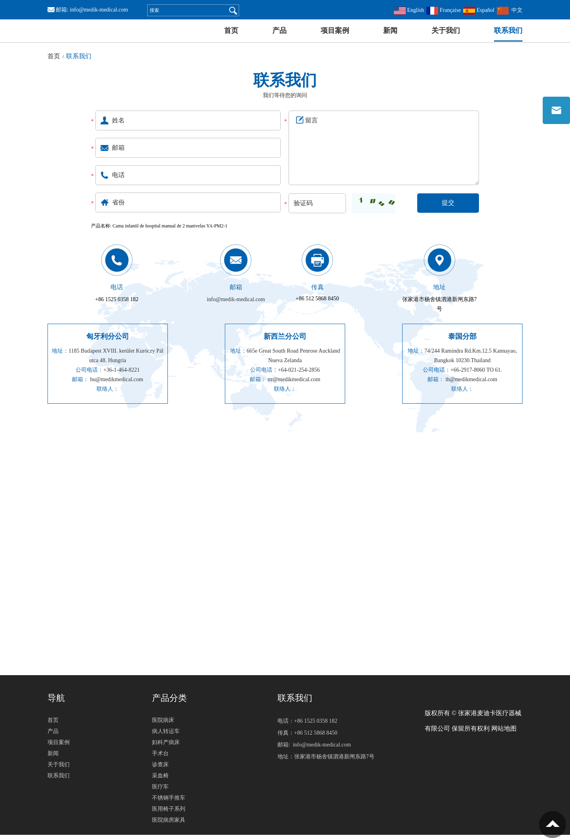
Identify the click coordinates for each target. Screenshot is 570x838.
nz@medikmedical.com (294, 383)
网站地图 (504, 731)
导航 (56, 701)
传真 (317, 290)
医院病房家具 (168, 823)
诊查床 (160, 768)
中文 (509, 10)
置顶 (552, 824)
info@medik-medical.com (99, 10)
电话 (116, 290)
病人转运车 (166, 734)
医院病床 (163, 723)
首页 (231, 30)
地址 (439, 290)
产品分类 (169, 701)
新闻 (390, 30)
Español (478, 10)
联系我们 (508, 30)
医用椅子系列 (168, 812)
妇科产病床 (166, 745)
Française (443, 10)
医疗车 (160, 790)
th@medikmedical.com (471, 383)
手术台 (160, 757)
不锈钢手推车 (168, 801)
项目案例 (335, 30)
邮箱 (236, 290)
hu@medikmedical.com (116, 383)
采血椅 (160, 779)
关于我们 (445, 30)
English (409, 10)
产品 (279, 30)
